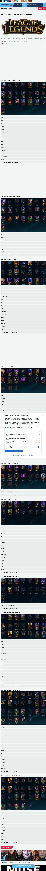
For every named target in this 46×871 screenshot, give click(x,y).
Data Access (23, 455)
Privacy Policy (30, 455)
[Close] (43, 415)
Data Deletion (16, 455)
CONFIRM (14, 451)
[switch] (39, 434)
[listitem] (23, 432)
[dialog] (23, 435)
